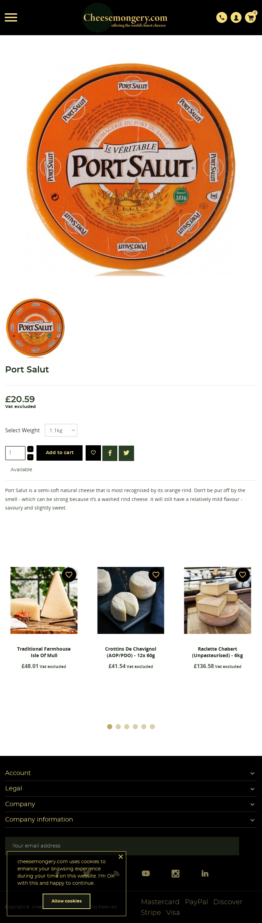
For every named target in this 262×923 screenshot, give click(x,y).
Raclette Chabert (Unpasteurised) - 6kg (217, 652)
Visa (173, 912)
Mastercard (160, 902)
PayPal (196, 902)
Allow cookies (67, 901)
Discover (228, 902)
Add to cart (60, 452)
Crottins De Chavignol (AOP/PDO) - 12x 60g (130, 652)
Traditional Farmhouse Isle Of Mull (44, 652)
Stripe (151, 912)
